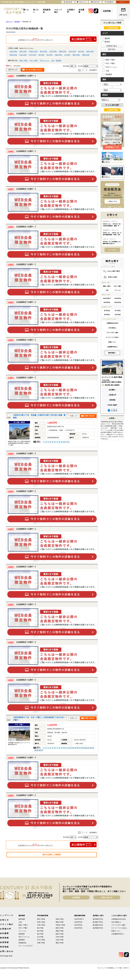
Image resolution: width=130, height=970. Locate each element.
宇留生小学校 (33, 51)
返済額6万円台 (98, 919)
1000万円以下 (107, 298)
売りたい (36, 11)
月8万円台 (107, 314)
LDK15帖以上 (112, 328)
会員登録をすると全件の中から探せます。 (57, 39)
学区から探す (112, 277)
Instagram (6, 956)
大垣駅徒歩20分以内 (112, 323)
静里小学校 (13, 55)
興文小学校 (43, 51)
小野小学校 (72, 51)
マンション (117, 290)
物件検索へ (112, 353)
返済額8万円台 (98, 925)
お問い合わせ (123, 14)
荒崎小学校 (62, 51)
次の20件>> (93, 70)
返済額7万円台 (98, 922)
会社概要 (81, 11)
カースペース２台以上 (112, 337)
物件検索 (22, 919)
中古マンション (45, 60)
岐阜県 (106, 42)
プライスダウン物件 (112, 332)
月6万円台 (107, 310)
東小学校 (41, 55)
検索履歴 (109, 2)
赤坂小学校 (13, 51)
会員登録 (107, 11)
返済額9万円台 (98, 928)
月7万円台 (118, 310)
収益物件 (58, 60)
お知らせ (4, 920)
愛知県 (106, 38)
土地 (52, 60)
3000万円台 (117, 302)
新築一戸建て (24, 60)
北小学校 (67, 55)
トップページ (6, 915)
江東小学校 (53, 51)
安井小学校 (22, 51)
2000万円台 (107, 302)
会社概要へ (112, 390)
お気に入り (82, 2)
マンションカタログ (26, 946)
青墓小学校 (85, 55)
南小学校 (49, 55)
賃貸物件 (22, 940)
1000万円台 (117, 298)
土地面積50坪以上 (112, 346)
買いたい (26, 11)
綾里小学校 (89, 51)
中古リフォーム (24, 937)
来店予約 (95, 2)
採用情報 (112, 400)
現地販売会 (47, 11)
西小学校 (81, 51)
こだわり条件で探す (113, 271)
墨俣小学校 (76, 55)
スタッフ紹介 (58, 11)
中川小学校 (32, 55)
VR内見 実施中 (112, 405)
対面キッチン (112, 342)
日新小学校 (58, 55)
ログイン (123, 2)
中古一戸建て (34, 60)
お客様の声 (71, 11)
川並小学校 (22, 55)
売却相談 (4, 947)
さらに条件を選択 (112, 105)
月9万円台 (118, 314)
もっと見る (112, 250)
